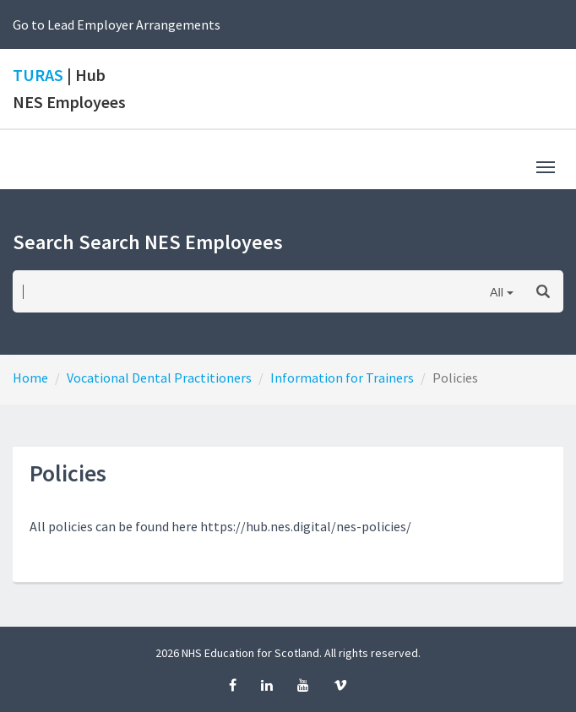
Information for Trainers (342, 377)
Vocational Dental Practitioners (159, 377)
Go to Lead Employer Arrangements (116, 24)
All (496, 292)
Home (30, 377)
